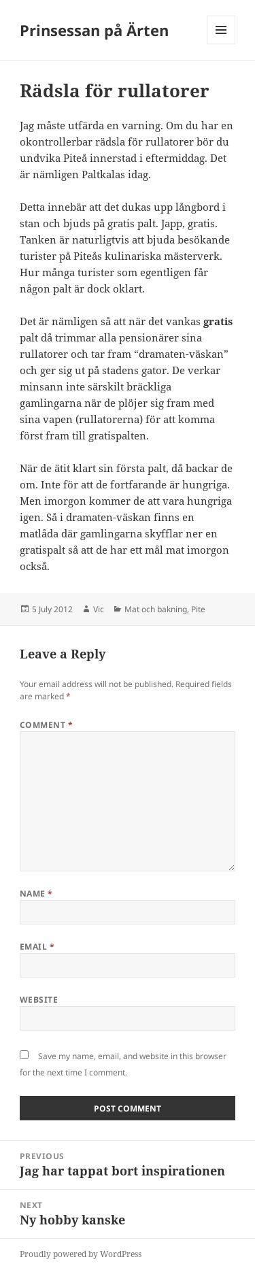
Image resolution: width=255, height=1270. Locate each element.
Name (36, 893)
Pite (198, 609)
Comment (46, 725)
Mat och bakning (155, 609)
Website (39, 999)
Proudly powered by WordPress (80, 1254)
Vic (98, 609)
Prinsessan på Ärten (94, 30)
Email (37, 946)
